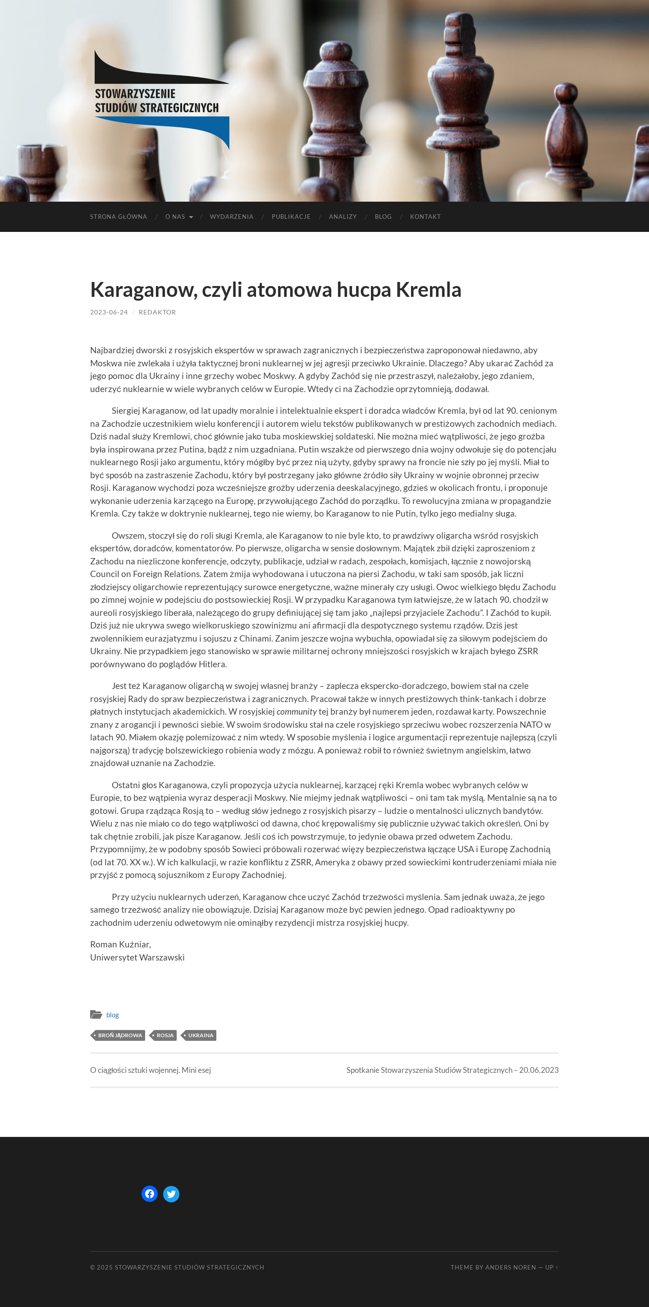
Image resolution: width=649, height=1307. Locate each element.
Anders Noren (510, 1267)
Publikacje (291, 216)
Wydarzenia (232, 216)
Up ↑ (552, 1267)
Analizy (343, 216)
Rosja (165, 1035)
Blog (383, 216)
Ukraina (201, 1035)
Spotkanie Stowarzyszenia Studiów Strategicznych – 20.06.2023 (453, 1070)
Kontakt (425, 216)
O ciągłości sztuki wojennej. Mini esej (150, 1070)
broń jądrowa (120, 1035)
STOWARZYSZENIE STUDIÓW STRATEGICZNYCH (190, 1267)
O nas (175, 216)
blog (112, 1015)
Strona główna (118, 216)
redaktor (157, 312)
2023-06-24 (109, 312)
